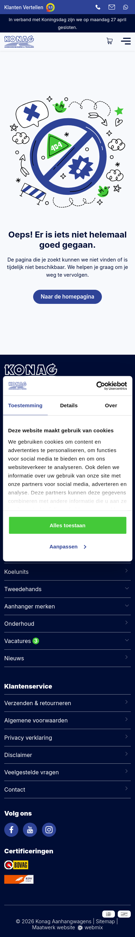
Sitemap (105, 921)
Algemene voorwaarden (36, 720)
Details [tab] (69, 405)
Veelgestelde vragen (31, 772)
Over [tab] (111, 405)
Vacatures (17, 640)
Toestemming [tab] (25, 405)
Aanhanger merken (29, 606)
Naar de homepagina (67, 296)
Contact (14, 789)
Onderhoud (19, 623)
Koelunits (16, 571)
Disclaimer (18, 754)
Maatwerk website (53, 927)
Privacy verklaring (28, 737)
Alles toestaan (68, 525)
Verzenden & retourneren (37, 703)
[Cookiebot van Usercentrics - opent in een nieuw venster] (96, 385)
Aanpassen (67, 546)
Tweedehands (23, 589)
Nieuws (14, 658)
